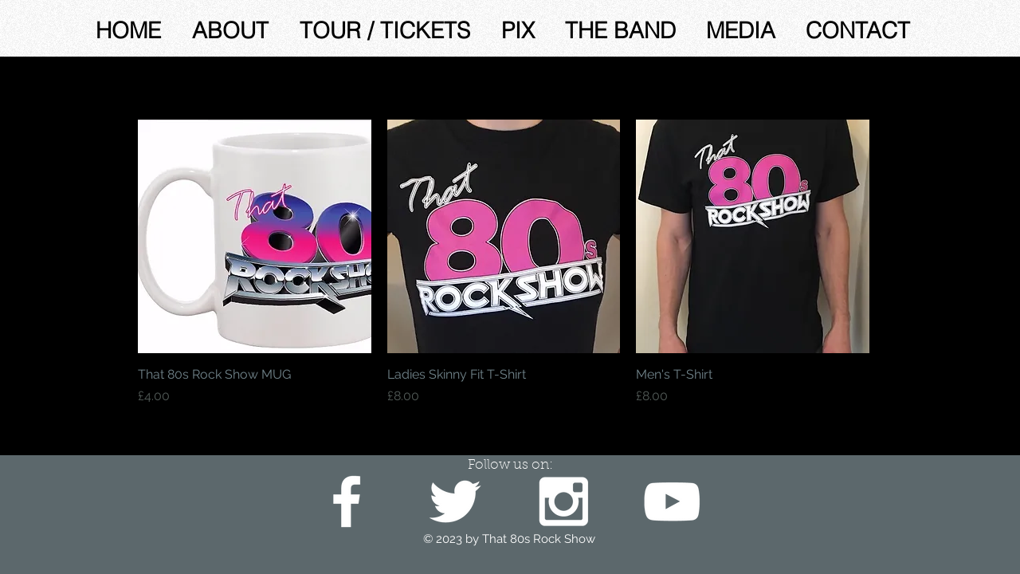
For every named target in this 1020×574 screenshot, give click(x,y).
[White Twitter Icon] (455, 501)
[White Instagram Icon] (563, 501)
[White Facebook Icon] (346, 501)
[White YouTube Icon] (672, 501)
